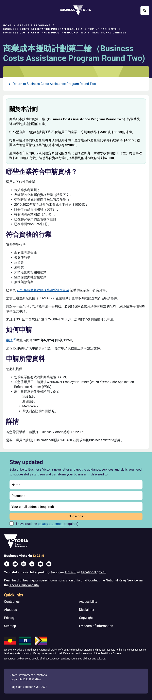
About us (10, 610)
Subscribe (76, 516)
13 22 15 (38, 555)
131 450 (70, 572)
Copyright (86, 618)
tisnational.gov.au (93, 572)
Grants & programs (34, 25)
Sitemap (10, 626)
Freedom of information (96, 626)
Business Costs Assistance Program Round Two (44, 32)
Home (7, 25)
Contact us (12, 602)
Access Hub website (24, 585)
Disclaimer (86, 610)
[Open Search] (144, 10)
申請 (9, 340)
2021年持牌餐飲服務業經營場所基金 (43, 290)
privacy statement (51, 524)
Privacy (9, 618)
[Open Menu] (7, 10)
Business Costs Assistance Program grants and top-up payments (60, 29)
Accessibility (88, 602)
